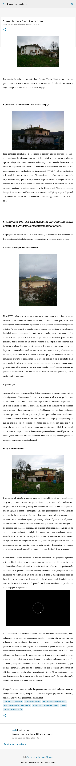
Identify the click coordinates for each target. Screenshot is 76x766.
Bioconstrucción (32, 702)
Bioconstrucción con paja (54, 702)
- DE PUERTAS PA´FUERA (13, 702)
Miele (14, 730)
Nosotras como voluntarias (45, 705)
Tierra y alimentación (13, 709)
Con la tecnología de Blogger (38, 757)
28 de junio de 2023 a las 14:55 (26, 738)
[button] (4, 29)
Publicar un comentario (15, 744)
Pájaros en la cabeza (17, 4)
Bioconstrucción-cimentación (17, 705)
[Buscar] (72, 4)
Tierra (63, 705)
